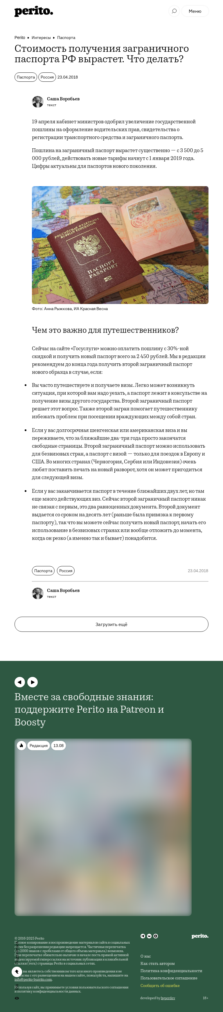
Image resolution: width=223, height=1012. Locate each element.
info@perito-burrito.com (33, 979)
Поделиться (16, 953)
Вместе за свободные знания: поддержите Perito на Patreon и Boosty (89, 710)
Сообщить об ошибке (160, 986)
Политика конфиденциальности (171, 971)
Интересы (41, 37)
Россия (47, 77)
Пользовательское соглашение (169, 979)
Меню (195, 11)
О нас (146, 957)
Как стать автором (158, 964)
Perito (20, 37)
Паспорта (66, 37)
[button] (20, 682)
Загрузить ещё (111, 624)
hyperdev (168, 998)
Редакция (39, 745)
